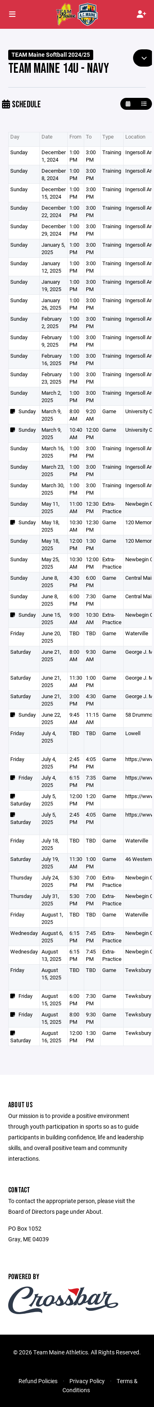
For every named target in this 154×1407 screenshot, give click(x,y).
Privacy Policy (87, 1381)
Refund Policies (37, 1381)
